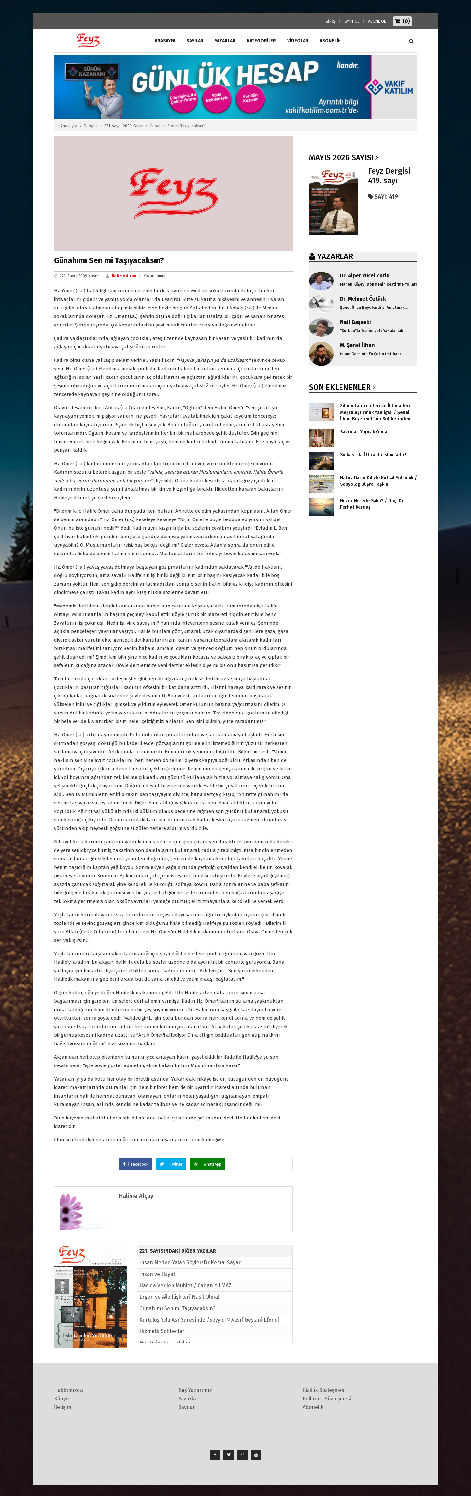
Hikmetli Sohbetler (161, 1331)
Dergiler (91, 126)
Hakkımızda (68, 1390)
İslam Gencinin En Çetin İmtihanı (370, 354)
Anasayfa (69, 126)
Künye (61, 1399)
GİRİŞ (330, 21)
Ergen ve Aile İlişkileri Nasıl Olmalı (180, 1297)
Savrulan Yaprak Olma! (364, 432)
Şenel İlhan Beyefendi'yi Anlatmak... (374, 307)
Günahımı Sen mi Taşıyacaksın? (177, 1308)
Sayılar (194, 41)
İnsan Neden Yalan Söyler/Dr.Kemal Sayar (190, 1262)
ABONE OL (377, 21)
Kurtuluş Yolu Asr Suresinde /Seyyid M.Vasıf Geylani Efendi (209, 1320)
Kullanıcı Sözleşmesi (327, 1399)
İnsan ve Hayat (157, 1274)
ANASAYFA (165, 41)
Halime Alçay (124, 276)
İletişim (62, 1407)
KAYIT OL (351, 21)
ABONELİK (330, 41)
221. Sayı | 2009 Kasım (123, 126)
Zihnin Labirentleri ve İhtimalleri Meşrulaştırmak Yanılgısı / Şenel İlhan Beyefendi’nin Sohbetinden (375, 412)
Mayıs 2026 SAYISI (341, 157)
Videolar (297, 41)
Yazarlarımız (154, 276)
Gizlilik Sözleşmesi (324, 1390)
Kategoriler (261, 41)
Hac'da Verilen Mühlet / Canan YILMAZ (185, 1285)
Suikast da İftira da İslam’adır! (373, 455)
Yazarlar (225, 41)
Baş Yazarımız (195, 1390)
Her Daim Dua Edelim (164, 1343)
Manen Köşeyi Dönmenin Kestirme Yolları (378, 284)
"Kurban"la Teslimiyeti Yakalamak (371, 330)
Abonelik (313, 1407)
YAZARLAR (335, 256)
